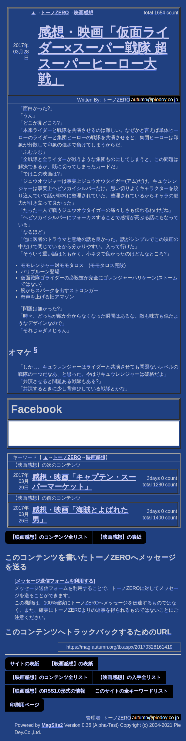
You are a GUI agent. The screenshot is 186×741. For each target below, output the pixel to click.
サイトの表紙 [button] (24, 663)
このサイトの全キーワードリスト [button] (131, 690)
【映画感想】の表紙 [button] (119, 537)
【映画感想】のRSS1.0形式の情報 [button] (47, 690)
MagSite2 (52, 725)
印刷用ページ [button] (24, 704)
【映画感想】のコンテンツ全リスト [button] (49, 537)
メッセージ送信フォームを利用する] (55, 580)
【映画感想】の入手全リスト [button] (129, 677)
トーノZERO (55, 12)
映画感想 (83, 12)
